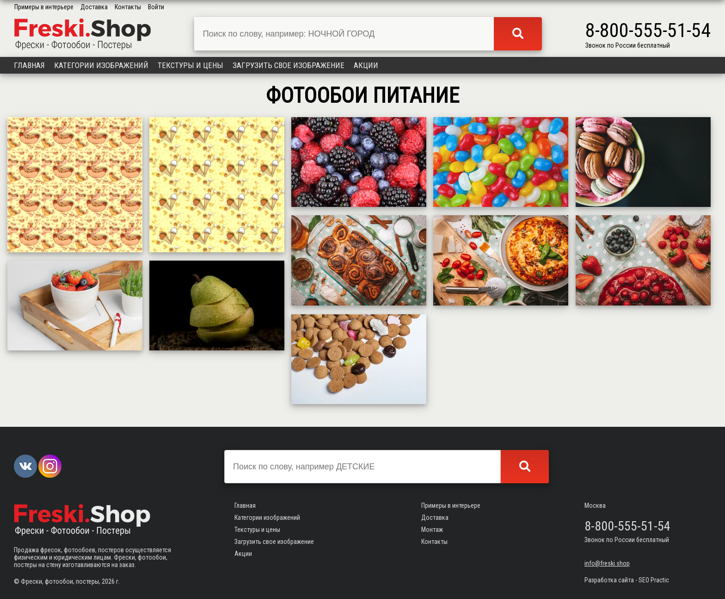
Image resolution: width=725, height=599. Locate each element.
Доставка (94, 7)
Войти (156, 7)
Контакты (128, 7)
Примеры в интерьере (44, 7)
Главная (29, 65)
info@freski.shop (607, 563)
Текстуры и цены (190, 65)
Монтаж (432, 529)
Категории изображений (101, 65)
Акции (366, 65)
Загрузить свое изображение (288, 65)
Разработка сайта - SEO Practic (626, 580)
